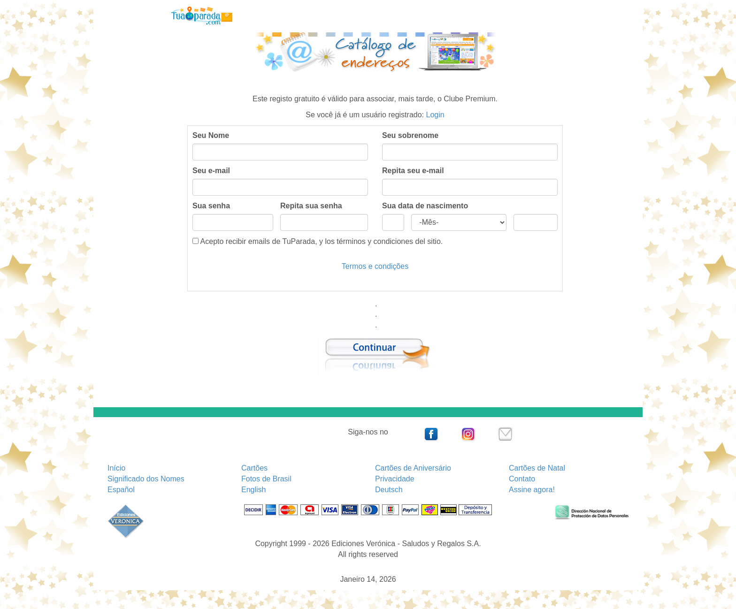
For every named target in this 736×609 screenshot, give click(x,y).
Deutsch (389, 490)
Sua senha (211, 206)
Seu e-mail (211, 171)
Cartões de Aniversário (413, 468)
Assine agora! (532, 490)
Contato (522, 479)
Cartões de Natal (537, 468)
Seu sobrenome (410, 135)
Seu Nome (210, 135)
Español (121, 490)
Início (116, 468)
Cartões (254, 468)
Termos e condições (375, 266)
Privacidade (394, 479)
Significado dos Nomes (145, 479)
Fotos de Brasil (266, 479)
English (253, 490)
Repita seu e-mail (413, 171)
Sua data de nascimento (425, 206)
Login (435, 115)
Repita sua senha (311, 206)
